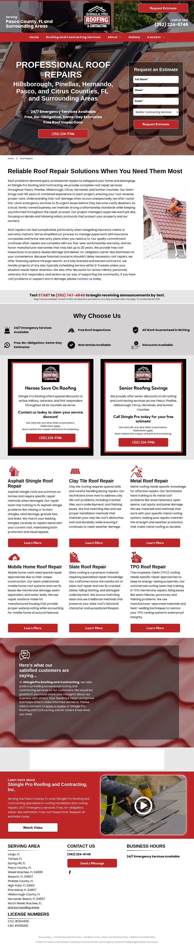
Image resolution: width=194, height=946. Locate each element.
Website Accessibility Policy (143, 937)
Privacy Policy (45, 937)
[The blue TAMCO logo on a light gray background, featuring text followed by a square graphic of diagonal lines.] (97, 759)
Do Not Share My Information (68, 937)
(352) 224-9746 (171, 24)
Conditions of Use (92, 937)
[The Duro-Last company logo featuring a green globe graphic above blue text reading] (44, 759)
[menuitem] (34, 37)
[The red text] (70, 759)
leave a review (56, 706)
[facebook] (70, 873)
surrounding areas (26, 907)
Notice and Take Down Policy (115, 937)
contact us (84, 279)
